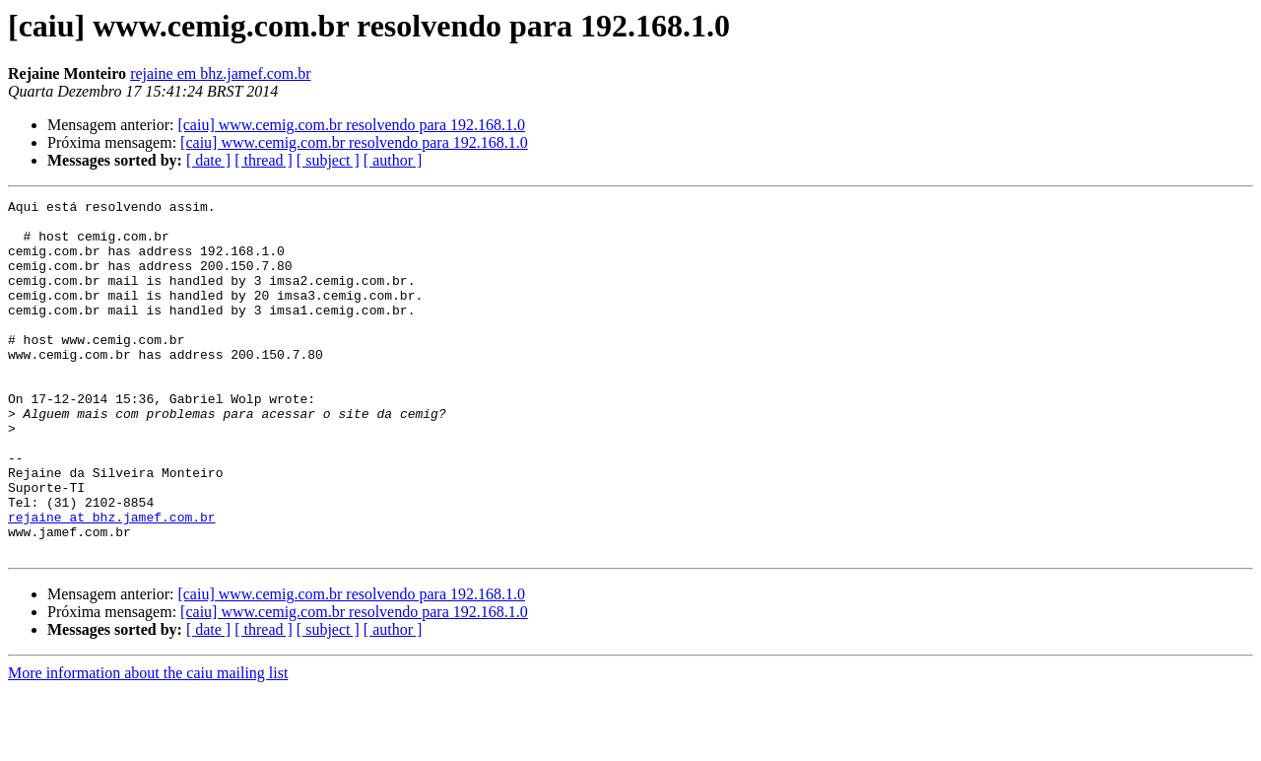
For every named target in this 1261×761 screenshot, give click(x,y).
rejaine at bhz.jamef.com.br (112, 581)
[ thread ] (263, 160)
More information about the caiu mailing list (148, 743)
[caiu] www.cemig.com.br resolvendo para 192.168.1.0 (351, 124)
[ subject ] (328, 160)
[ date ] (208, 160)
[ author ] (393, 160)
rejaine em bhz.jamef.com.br (220, 73)
